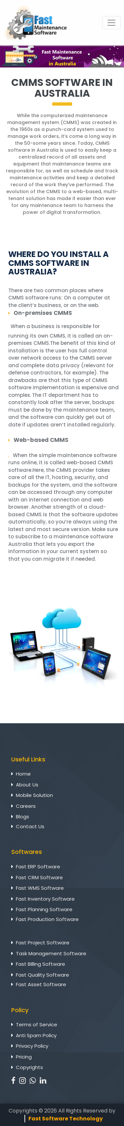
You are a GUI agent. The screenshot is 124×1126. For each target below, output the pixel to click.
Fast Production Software (47, 919)
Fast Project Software (42, 942)
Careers (26, 806)
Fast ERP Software (38, 866)
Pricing (24, 1056)
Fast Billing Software (40, 963)
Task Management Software (51, 953)
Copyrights (29, 1067)
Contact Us (30, 826)
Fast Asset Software (41, 984)
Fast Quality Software (42, 974)
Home (23, 773)
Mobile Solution (34, 795)
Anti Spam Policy (36, 1035)
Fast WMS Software (40, 887)
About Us (27, 784)
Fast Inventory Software (45, 898)
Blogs (22, 816)
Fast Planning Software (44, 909)
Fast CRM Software (39, 877)
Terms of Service (36, 1024)
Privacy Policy (32, 1045)
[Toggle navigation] (111, 22)
